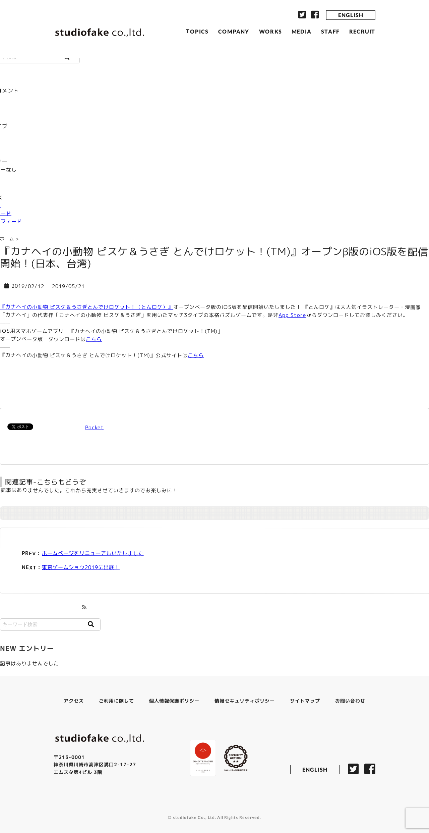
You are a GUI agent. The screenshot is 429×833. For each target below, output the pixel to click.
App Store (292, 315)
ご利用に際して (116, 701)
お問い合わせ (350, 701)
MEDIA (301, 31)
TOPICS (197, 31)
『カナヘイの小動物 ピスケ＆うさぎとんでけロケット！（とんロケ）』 (86, 306)
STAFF (330, 31)
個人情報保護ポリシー (174, 701)
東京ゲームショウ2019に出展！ (81, 567)
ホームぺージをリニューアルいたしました (93, 553)
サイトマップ (305, 701)
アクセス (74, 701)
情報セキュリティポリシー (244, 701)
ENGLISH (350, 15)
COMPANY (233, 31)
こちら (94, 339)
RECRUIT (362, 31)
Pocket (94, 427)
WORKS (270, 31)
